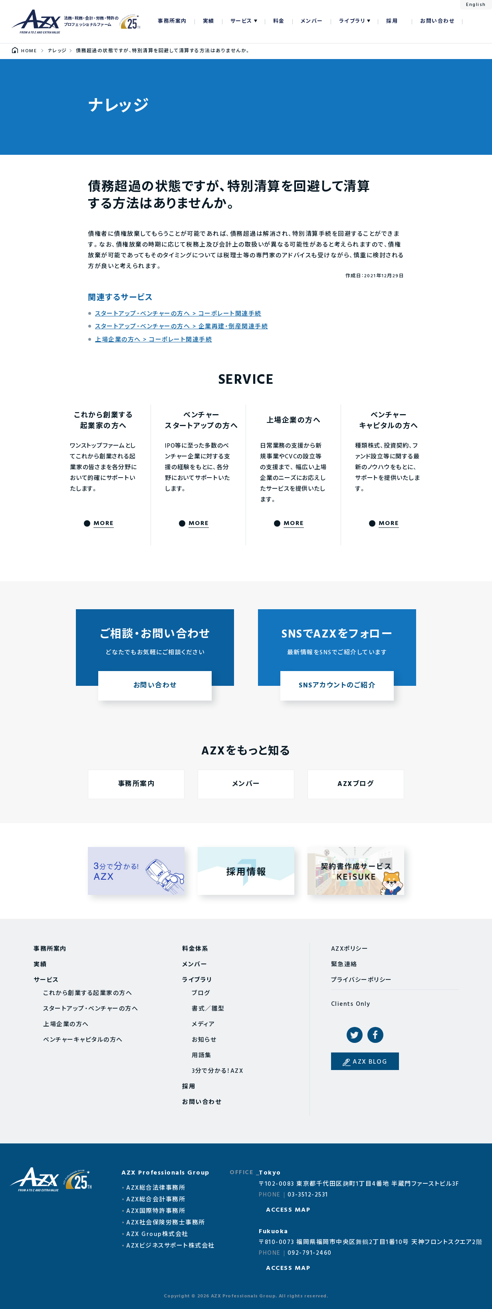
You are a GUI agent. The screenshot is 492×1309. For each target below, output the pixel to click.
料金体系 (195, 949)
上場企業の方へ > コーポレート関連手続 (153, 340)
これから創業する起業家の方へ (87, 993)
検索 (472, 21)
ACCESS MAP (288, 1210)
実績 (208, 21)
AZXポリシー (350, 949)
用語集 (202, 1055)
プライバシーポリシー (361, 980)
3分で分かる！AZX (217, 1071)
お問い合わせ (437, 21)
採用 (392, 21)
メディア (203, 1024)
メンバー (312, 21)
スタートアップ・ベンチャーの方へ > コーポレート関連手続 (178, 314)
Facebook (375, 1035)
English (476, 5)
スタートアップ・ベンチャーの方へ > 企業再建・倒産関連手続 (181, 327)
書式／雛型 (208, 1009)
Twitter (355, 1035)
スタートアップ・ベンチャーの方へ (90, 1009)
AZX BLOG (370, 1062)
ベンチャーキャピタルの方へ (83, 1040)
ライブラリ (352, 21)
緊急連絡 (344, 964)
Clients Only (351, 1004)
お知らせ (204, 1040)
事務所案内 (172, 21)
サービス (241, 21)
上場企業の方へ (66, 1024)
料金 (279, 21)
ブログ (201, 993)
